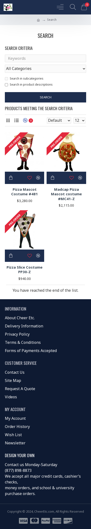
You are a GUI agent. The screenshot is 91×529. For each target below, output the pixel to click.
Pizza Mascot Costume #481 (24, 192)
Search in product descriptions (29, 84)
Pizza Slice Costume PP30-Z (24, 269)
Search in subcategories (24, 78)
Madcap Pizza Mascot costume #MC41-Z (66, 194)
